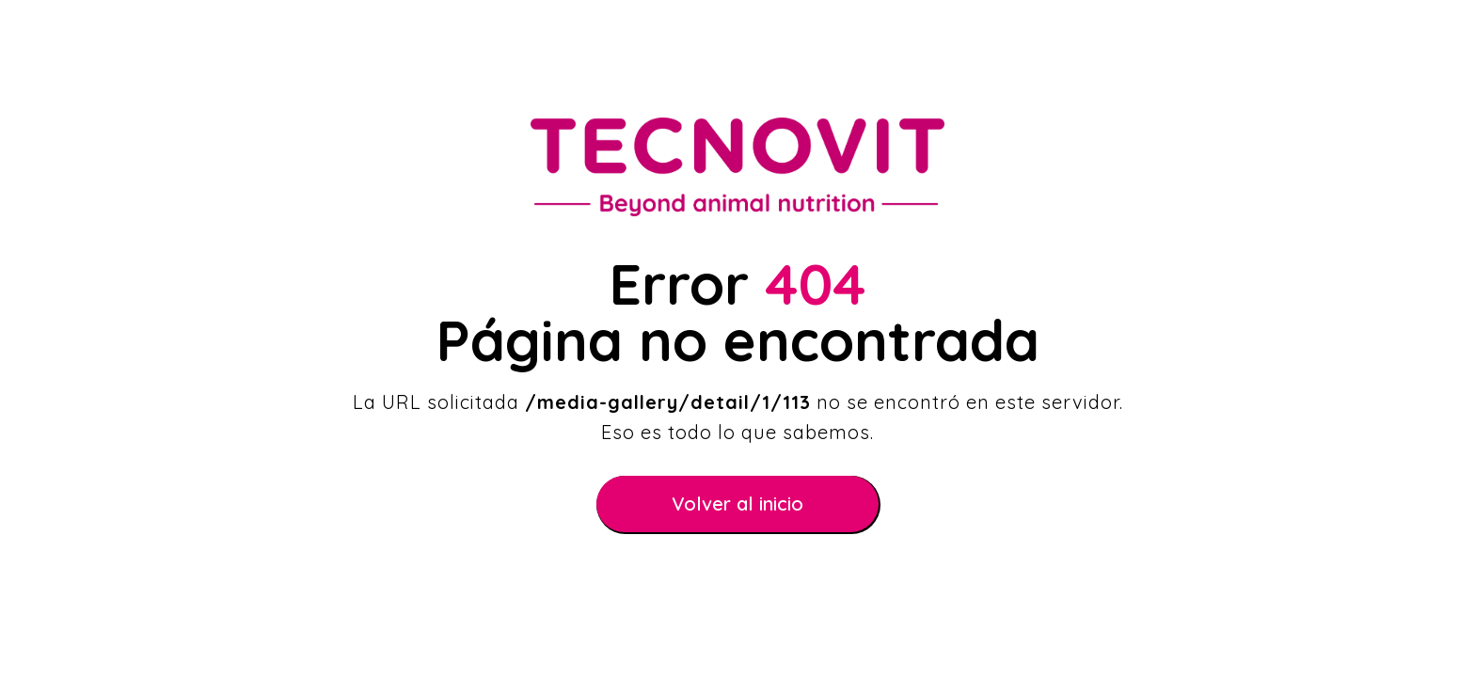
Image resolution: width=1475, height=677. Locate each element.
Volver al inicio (737, 503)
